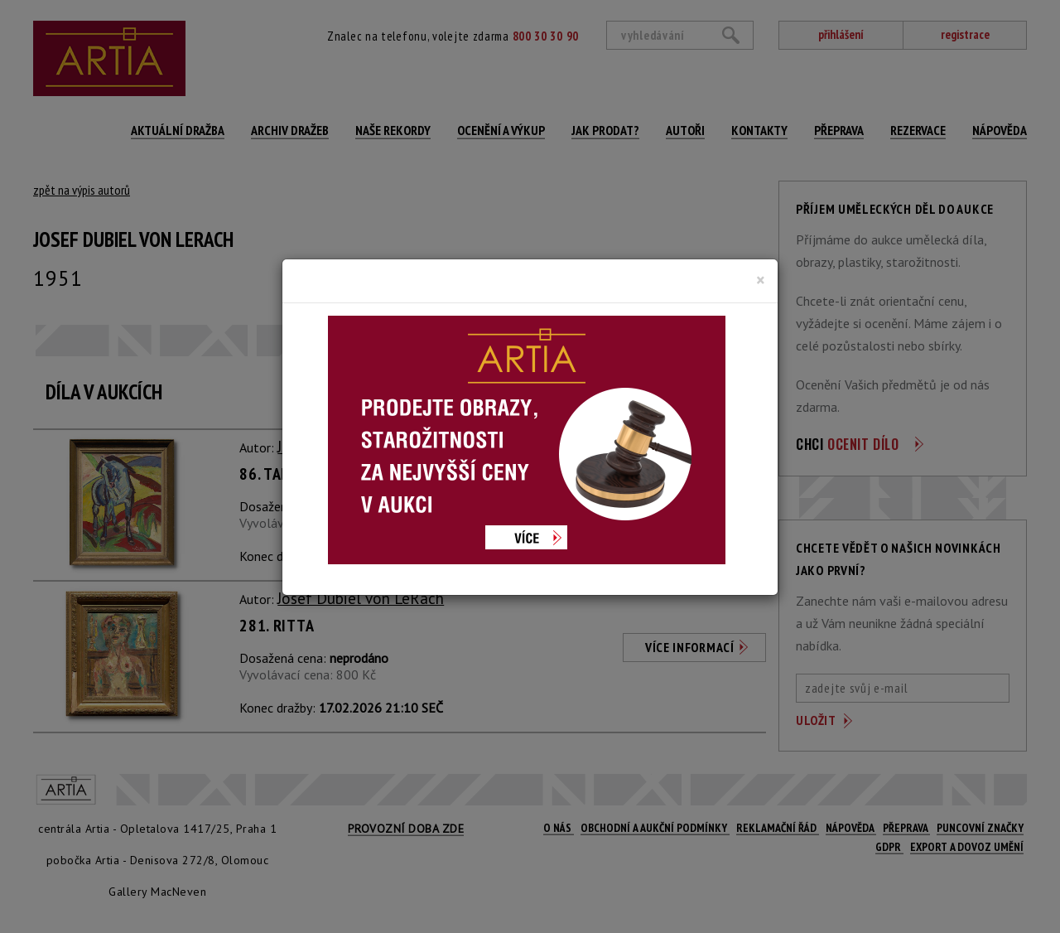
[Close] (760, 280)
